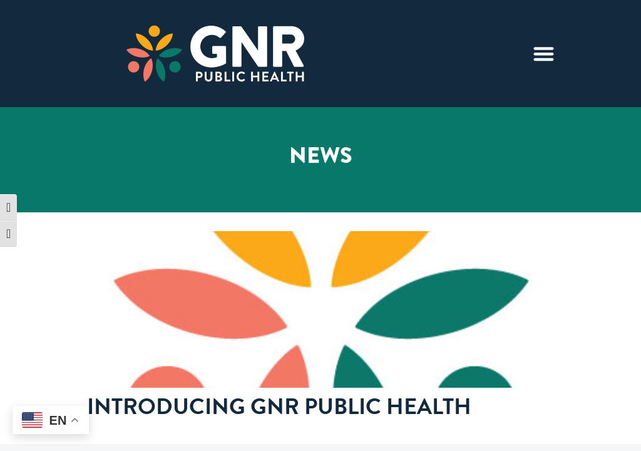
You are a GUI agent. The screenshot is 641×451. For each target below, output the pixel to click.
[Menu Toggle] (544, 54)
